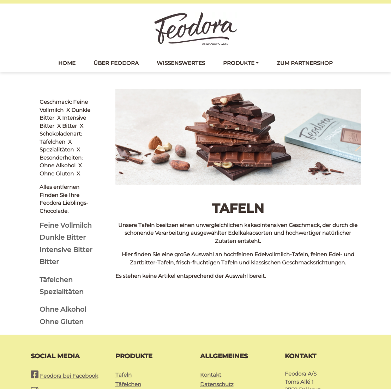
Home (67, 63)
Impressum (215, 345)
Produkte (238, 63)
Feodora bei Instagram (70, 343)
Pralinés (125, 345)
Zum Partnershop (305, 63)
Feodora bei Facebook (69, 327)
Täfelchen (128, 335)
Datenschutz (217, 335)
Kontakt (210, 326)
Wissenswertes (181, 63)
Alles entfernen (59, 101)
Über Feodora (116, 63)
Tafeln (123, 326)
